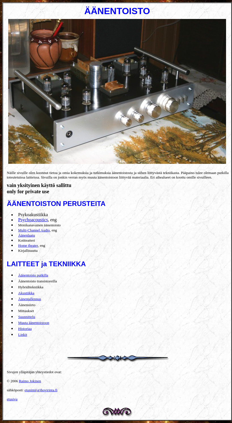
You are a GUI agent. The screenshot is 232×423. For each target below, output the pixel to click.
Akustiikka (26, 293)
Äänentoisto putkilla (33, 275)
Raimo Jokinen (30, 381)
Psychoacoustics (33, 219)
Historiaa (25, 329)
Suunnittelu (26, 317)
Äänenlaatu (26, 235)
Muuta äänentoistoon (33, 323)
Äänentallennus (29, 299)
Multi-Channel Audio (34, 230)
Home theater (28, 245)
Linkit (22, 334)
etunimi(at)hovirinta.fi (40, 390)
